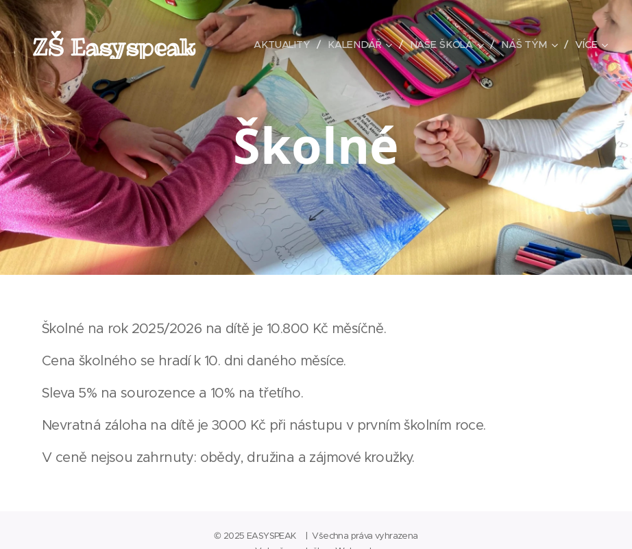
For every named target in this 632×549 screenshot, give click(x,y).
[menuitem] (282, 44)
